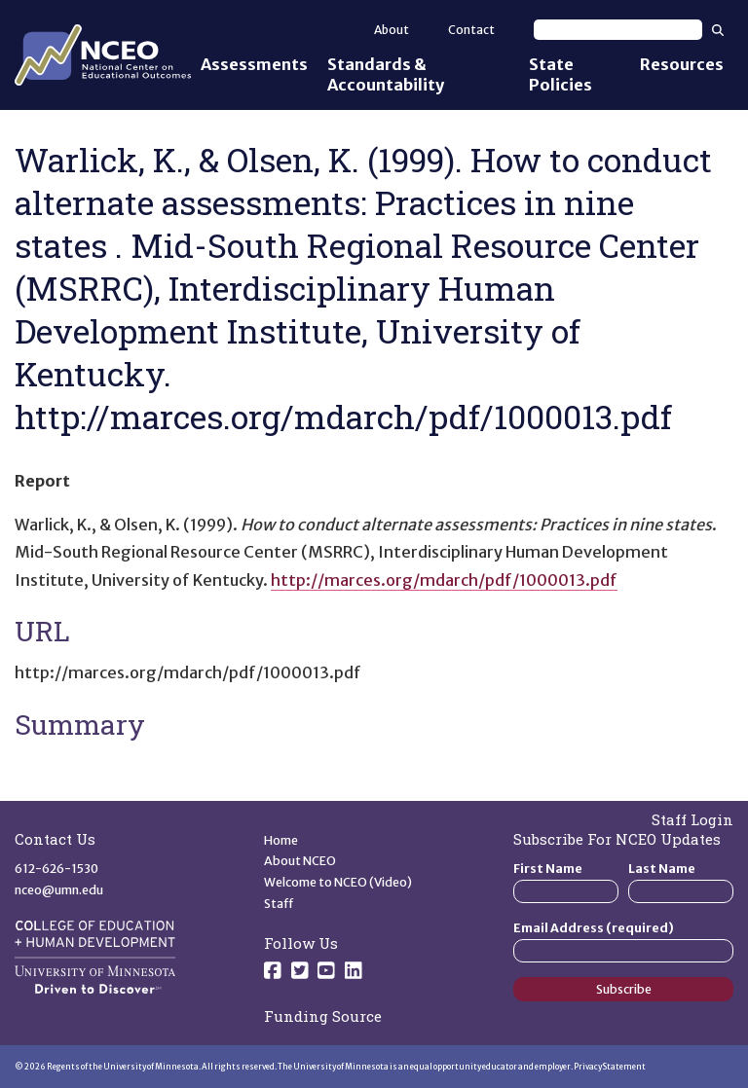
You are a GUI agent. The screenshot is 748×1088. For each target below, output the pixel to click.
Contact (471, 29)
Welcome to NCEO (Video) (338, 882)
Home (281, 840)
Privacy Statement (610, 1066)
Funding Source (323, 1016)
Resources (682, 64)
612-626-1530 (56, 868)
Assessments (254, 64)
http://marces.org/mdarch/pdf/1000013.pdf (444, 580)
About (391, 29)
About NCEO (300, 860)
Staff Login (692, 819)
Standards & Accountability (385, 74)
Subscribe (624, 989)
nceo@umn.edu (59, 890)
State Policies (560, 74)
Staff (279, 903)
